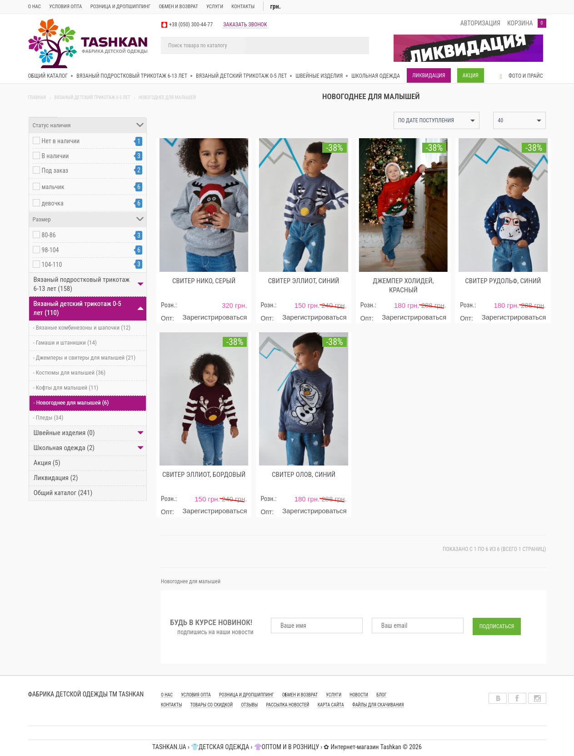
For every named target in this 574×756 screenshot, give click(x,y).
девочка (53, 203)
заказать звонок (245, 24)
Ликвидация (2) (53, 478)
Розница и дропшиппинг (120, 7)
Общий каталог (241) (61, 493)
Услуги (214, 7)
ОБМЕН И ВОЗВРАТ (178, 7)
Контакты (243, 7)
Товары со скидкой (211, 704)
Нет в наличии (61, 141)
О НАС (167, 694)
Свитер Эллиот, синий (303, 281)
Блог (381, 694)
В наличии (55, 156)
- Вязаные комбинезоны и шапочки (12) (80, 327)
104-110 (52, 264)
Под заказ (55, 170)
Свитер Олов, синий (303, 475)
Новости (358, 694)
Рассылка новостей (287, 704)
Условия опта (65, 7)
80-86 (49, 235)
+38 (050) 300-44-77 (191, 24)
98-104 (50, 250)
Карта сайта (331, 704)
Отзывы (249, 704)
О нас (34, 7)
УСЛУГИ (333, 694)
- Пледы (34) (46, 417)
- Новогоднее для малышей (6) (69, 402)
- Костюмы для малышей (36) (67, 372)
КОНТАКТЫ (171, 704)
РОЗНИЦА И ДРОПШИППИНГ (246, 694)
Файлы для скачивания (378, 704)
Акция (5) (44, 463)
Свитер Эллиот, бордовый (203, 475)
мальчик (53, 186)
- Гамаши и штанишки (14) (63, 342)
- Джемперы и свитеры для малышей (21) (82, 357)
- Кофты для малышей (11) (64, 387)
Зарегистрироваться (215, 317)
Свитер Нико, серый (203, 281)
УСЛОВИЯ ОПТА (196, 694)
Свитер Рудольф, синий (503, 281)
